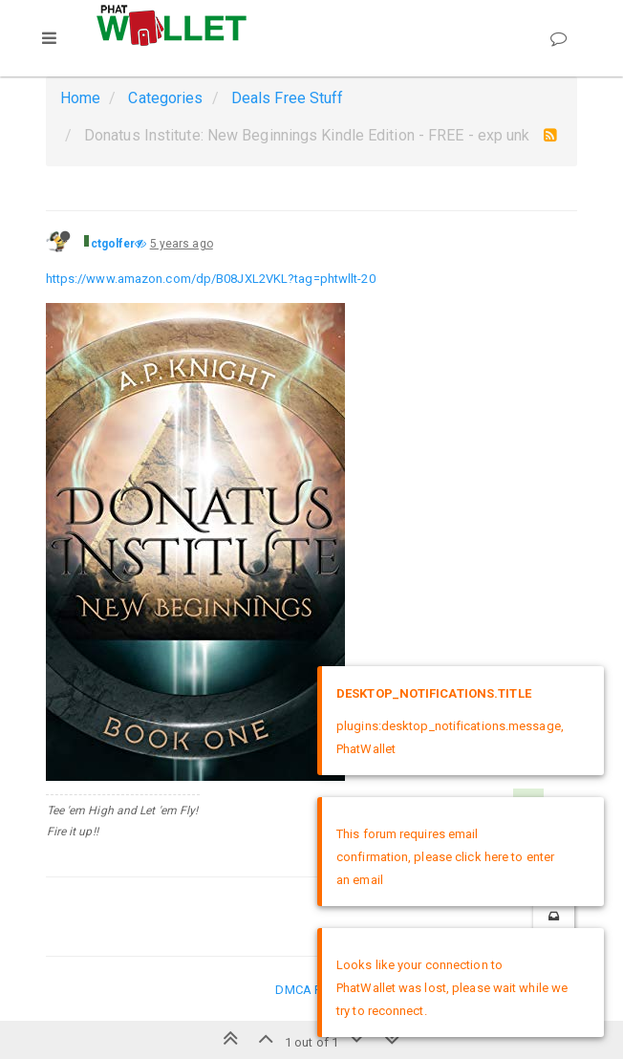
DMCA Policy (311, 990)
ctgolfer (113, 243)
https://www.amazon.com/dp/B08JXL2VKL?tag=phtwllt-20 (211, 278)
